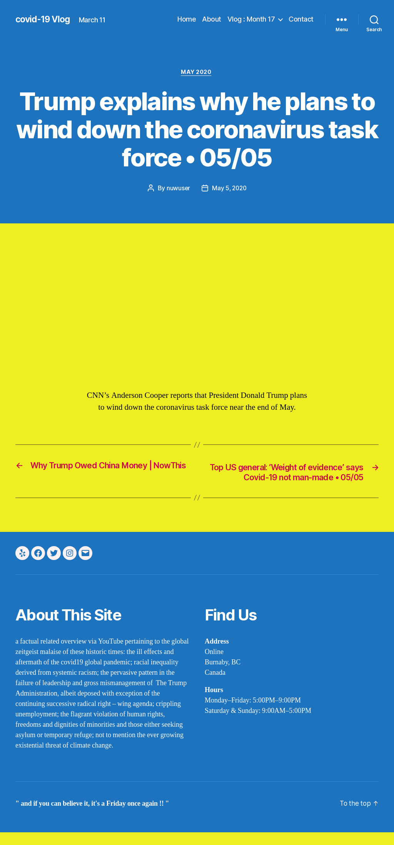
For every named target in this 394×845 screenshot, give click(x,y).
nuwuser (177, 189)
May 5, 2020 (229, 189)
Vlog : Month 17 (251, 19)
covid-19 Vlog (44, 19)
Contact (301, 19)
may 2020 (196, 72)
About (211, 19)
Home (186, 19)
